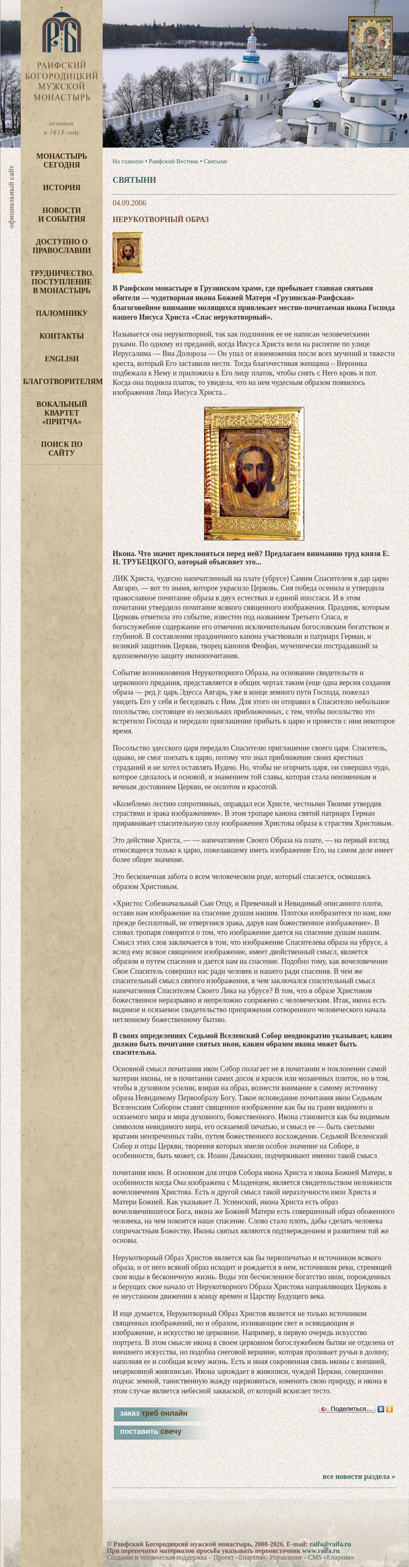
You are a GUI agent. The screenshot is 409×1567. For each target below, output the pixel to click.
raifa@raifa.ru (330, 1544)
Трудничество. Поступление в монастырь (62, 282)
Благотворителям (63, 381)
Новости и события (61, 214)
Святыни (215, 161)
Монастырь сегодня (61, 160)
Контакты (61, 336)
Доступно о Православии (62, 246)
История (62, 188)
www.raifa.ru (321, 1550)
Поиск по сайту (62, 448)
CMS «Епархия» (331, 1557)
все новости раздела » (359, 1476)
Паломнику (62, 313)
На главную (128, 161)
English (62, 359)
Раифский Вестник (173, 161)
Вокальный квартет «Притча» (61, 413)
